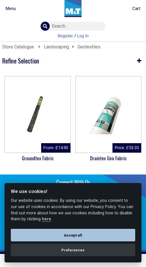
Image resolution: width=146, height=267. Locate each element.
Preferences (73, 250)
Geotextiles (89, 47)
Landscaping (56, 47)
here (46, 219)
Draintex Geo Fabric (108, 158)
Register (65, 35)
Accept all (73, 235)
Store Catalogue (18, 47)
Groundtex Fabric (38, 158)
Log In (83, 35)
